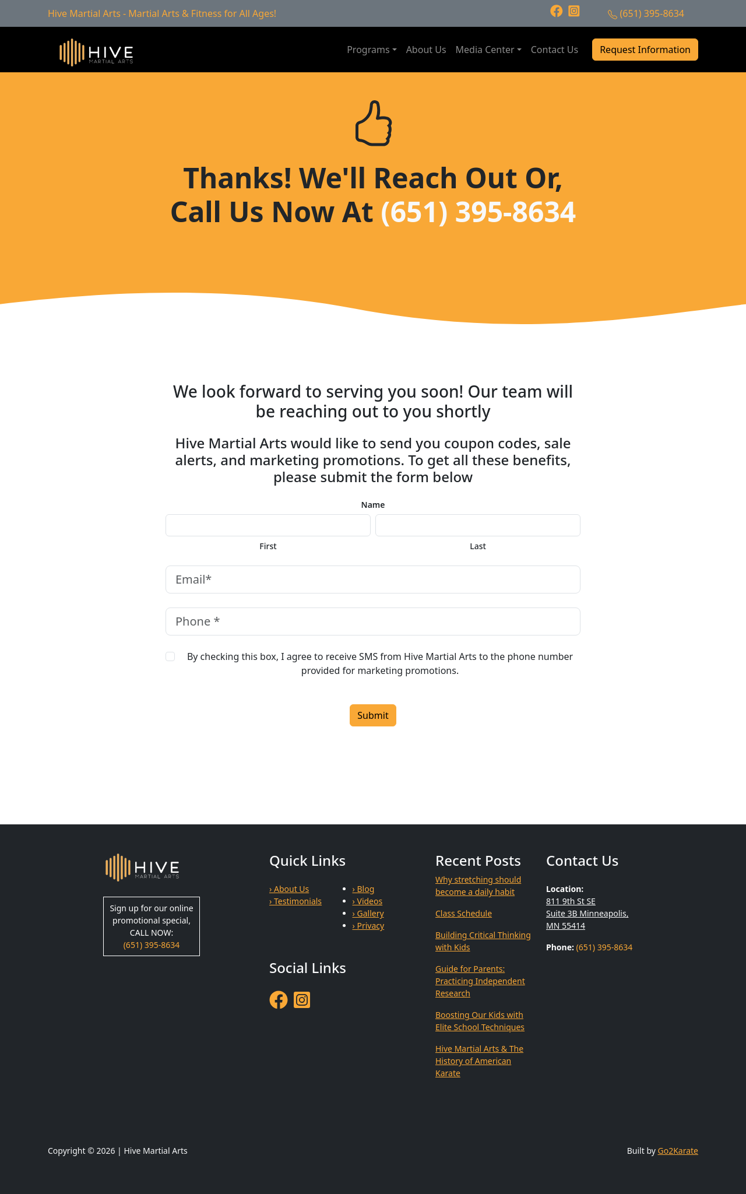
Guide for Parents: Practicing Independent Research (480, 981)
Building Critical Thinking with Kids (483, 941)
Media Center (485, 49)
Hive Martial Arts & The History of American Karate (479, 1061)
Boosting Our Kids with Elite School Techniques (480, 1021)
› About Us (289, 888)
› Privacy (369, 925)
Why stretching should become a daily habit (478, 885)
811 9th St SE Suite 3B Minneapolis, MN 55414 (587, 913)
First (267, 546)
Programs (368, 49)
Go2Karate (678, 1150)
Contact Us (554, 49)
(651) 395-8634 (652, 13)
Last (478, 546)
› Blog (364, 888)
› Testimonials (295, 901)
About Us (426, 49)
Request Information (645, 49)
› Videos (368, 901)
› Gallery (368, 913)
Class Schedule (463, 913)
